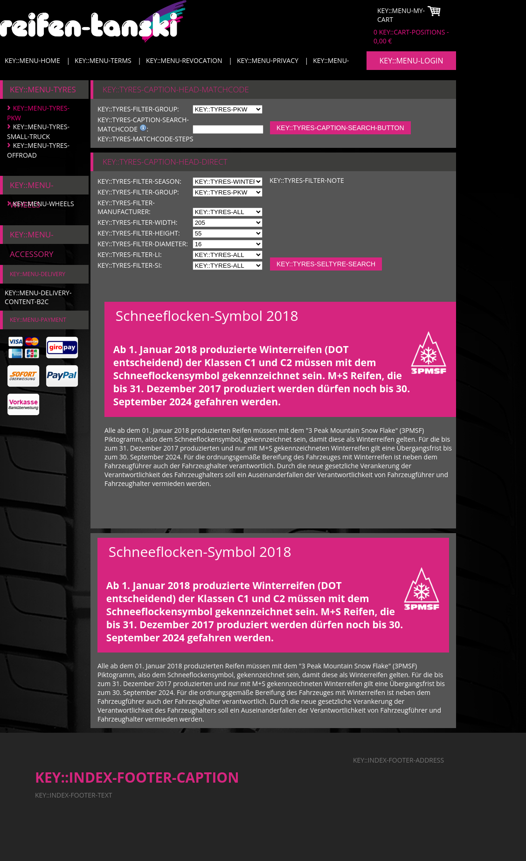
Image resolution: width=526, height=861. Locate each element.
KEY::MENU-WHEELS (43, 203)
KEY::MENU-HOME (32, 60)
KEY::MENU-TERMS (103, 60)
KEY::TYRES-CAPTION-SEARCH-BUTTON (340, 128)
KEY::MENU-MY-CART (401, 15)
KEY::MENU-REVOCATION (184, 60)
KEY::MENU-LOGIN (411, 61)
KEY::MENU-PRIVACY (267, 60)
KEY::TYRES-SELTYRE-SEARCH (326, 264)
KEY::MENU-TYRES (43, 89)
